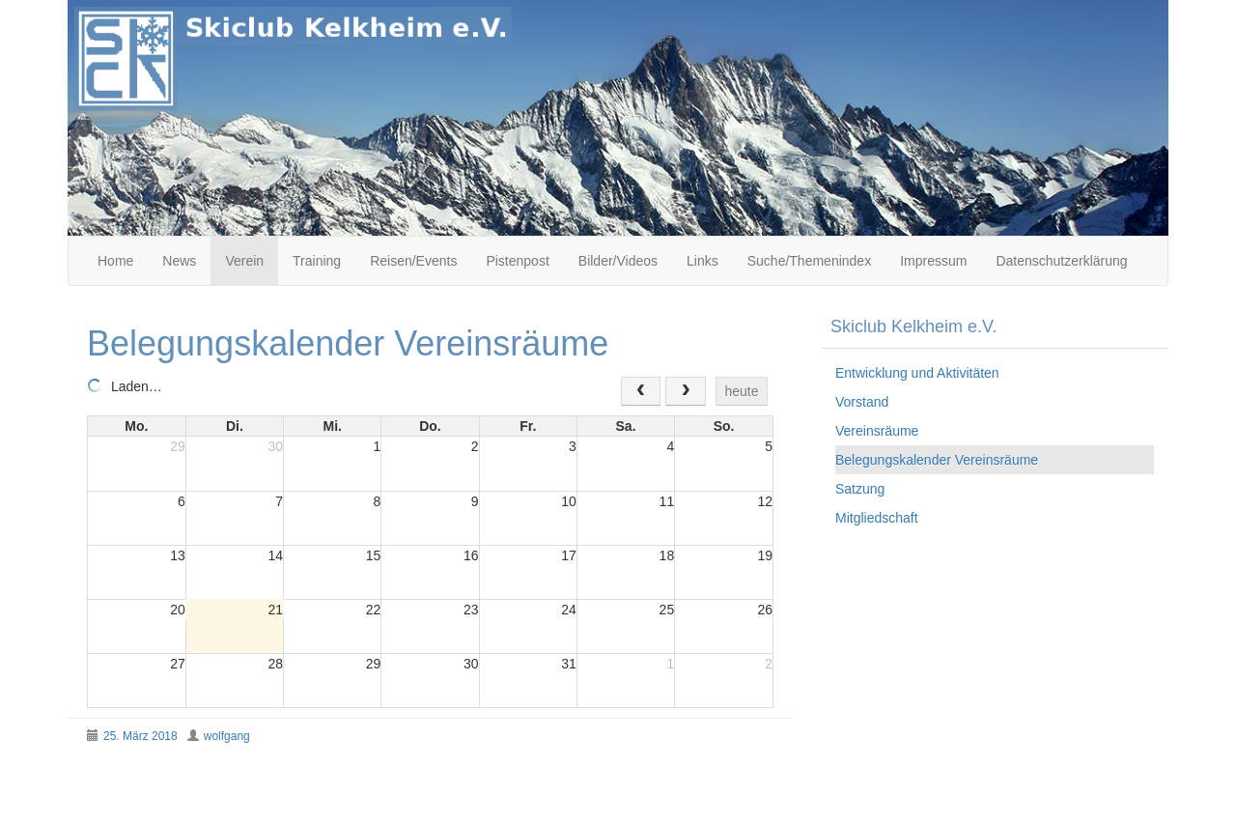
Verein (244, 261)
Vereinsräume (876, 431)
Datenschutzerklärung (1061, 261)
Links (702, 261)
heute (741, 391)
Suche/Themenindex (809, 261)
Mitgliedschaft (876, 518)
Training (317, 261)
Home (115, 261)
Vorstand (861, 402)
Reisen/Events (413, 261)
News (179, 261)
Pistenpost (517, 261)
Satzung (860, 489)
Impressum (933, 261)
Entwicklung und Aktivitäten (917, 373)
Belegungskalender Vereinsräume (936, 460)
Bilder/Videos (618, 261)
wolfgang (227, 736)
